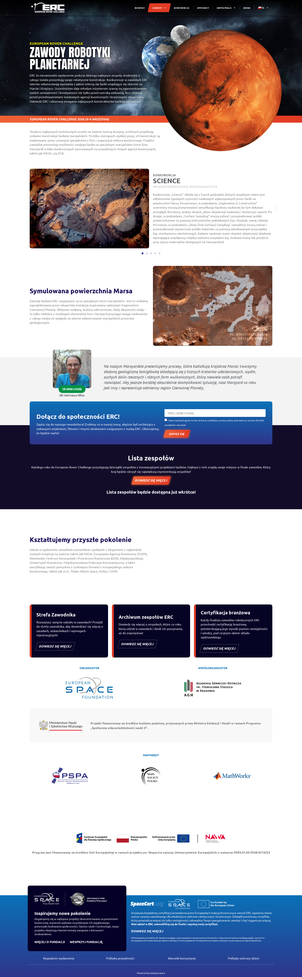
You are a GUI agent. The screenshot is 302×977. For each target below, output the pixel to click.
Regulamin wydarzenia (58, 958)
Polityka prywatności (120, 958)
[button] (26, 207)
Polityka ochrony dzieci (243, 958)
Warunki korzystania (182, 958)
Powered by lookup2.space (151, 972)
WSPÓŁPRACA (226, 8)
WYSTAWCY (203, 7)
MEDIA (247, 7)
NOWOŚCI (139, 7)
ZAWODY (159, 8)
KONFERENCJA (182, 7)
